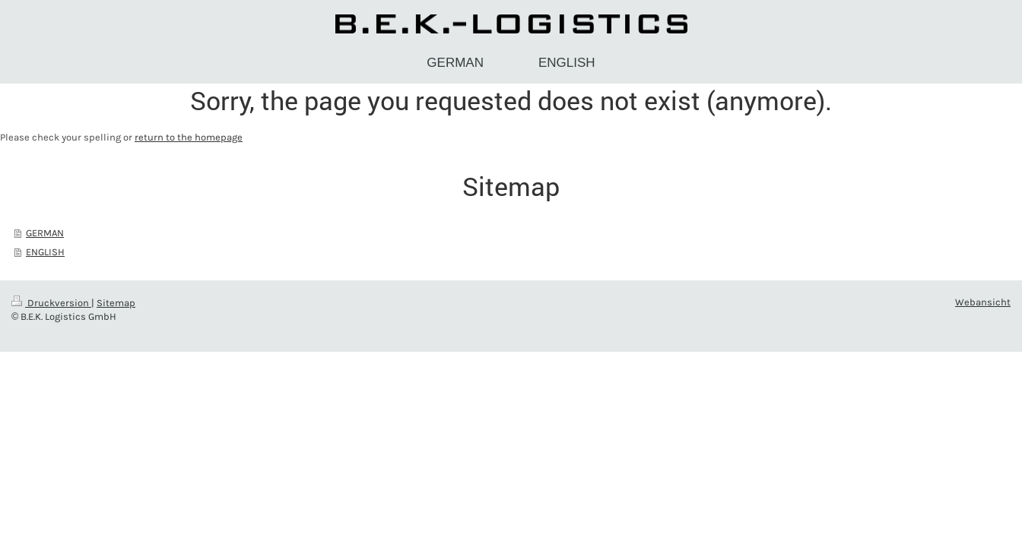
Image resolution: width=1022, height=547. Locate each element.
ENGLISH (45, 252)
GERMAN (45, 233)
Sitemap (116, 302)
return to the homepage (189, 137)
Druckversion (51, 302)
